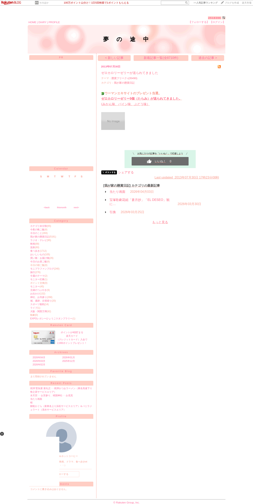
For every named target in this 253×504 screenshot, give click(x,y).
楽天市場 (246, 2)
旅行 (32, 272)
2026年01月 (68, 357)
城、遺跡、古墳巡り (41, 300)
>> (206, 2)
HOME (32, 22)
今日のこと (36, 233)
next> (76, 207)
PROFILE (54, 22)
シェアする (126, 172)
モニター (35, 286)
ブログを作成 (232, 2)
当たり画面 (36, 399)
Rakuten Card (61, 325)
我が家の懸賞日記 (39, 236)
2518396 (214, 17)
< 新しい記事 (114, 58)
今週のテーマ (37, 275)
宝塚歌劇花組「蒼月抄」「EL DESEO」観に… (139, 202)
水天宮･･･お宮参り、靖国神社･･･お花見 (51, 395)
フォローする (61, 474)
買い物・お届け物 (39, 258)
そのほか (44, 2)
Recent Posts (61, 383)
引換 (113, 212)
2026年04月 (39, 357)
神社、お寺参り (38, 297)
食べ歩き (35, 251)
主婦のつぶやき (38, 290)
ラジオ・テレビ (38, 240)
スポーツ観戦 (37, 304)
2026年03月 (39, 361)
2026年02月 (39, 364)
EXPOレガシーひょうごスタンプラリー (51, 318)
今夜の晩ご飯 (37, 229)
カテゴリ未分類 (38, 226)
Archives (61, 352)
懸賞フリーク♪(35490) (124, 78)
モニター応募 (37, 279)
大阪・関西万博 (38, 311)
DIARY (42, 22)
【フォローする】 (199, 22)
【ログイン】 (217, 22)
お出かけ (35, 293)
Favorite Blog (61, 371)
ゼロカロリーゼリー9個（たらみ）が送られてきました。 (141, 98)
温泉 (32, 247)
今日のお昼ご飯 (38, 261)
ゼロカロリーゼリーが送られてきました (129, 73)
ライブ (33, 307)
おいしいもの (37, 254)
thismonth (61, 207)
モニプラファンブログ (42, 268)
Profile (61, 416)
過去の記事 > (207, 58)
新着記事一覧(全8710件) (161, 58)
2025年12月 (68, 361)
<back (47, 207)
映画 (32, 243)
